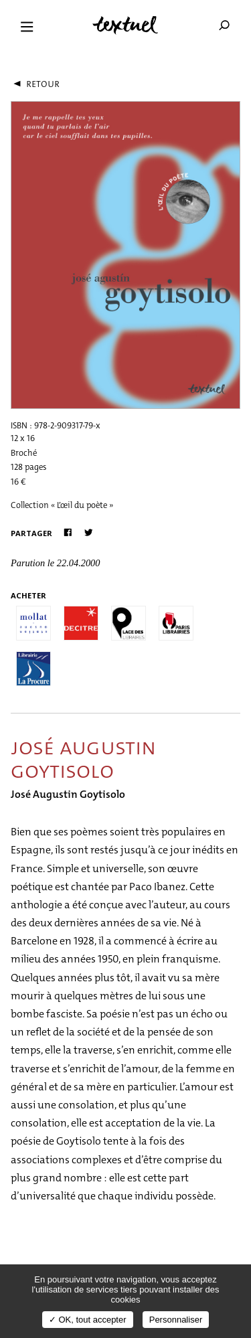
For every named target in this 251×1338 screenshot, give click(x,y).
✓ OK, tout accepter (88, 1320)
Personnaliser (176, 1320)
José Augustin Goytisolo (68, 794)
